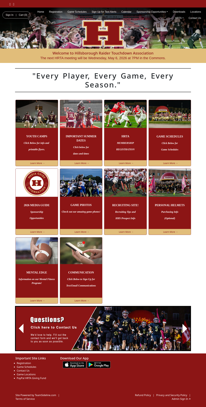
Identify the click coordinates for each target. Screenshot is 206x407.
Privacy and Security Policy (171, 395)
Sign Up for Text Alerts (104, 11)
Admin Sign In (181, 399)
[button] (21, 328)
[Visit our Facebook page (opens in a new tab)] (10, 4)
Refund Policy (143, 395)
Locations (195, 11)
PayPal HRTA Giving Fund (31, 378)
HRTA (179, 18)
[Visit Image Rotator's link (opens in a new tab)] (103, 328)
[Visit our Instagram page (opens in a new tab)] (13, 4)
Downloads (179, 11)
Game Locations (26, 374)
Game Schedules (77, 11)
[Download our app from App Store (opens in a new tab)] (74, 364)
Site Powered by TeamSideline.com (35, 395)
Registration (55, 11)
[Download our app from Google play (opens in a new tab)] (98, 364)
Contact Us (195, 18)
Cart (23, 15)
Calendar (126, 11)
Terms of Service (25, 399)
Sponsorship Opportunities (152, 11)
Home (40, 11)
